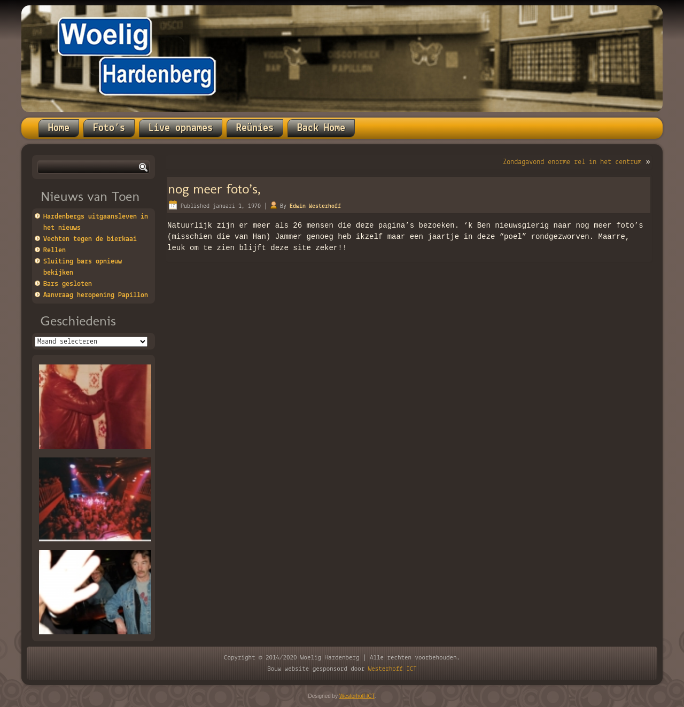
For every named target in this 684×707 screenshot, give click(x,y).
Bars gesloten (67, 284)
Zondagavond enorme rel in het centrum (572, 162)
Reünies (255, 128)
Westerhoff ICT (392, 668)
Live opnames (181, 128)
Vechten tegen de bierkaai (90, 239)
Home (58, 128)
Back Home (321, 128)
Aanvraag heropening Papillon (95, 295)
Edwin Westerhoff (315, 206)
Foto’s (109, 128)
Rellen (54, 250)
